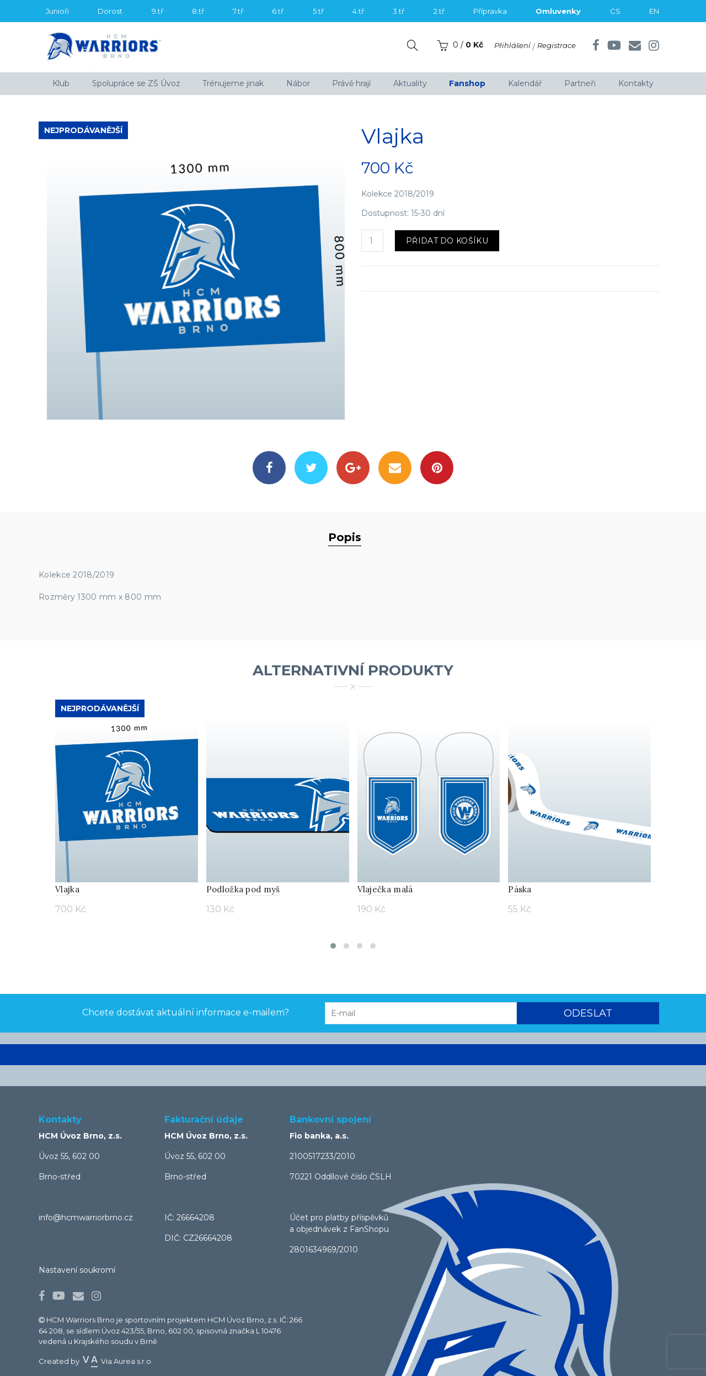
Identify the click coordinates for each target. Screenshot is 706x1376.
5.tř (318, 11)
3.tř (398, 11)
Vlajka (67, 889)
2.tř (439, 11)
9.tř (157, 11)
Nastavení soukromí (77, 1270)
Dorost (110, 11)
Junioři (57, 11)
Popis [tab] (344, 537)
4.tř (358, 11)
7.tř (238, 11)
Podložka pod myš (243, 889)
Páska (520, 889)
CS (615, 11)
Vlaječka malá (385, 889)
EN (654, 11)
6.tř (278, 11)
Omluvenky (558, 11)
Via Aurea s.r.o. (117, 1361)
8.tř (198, 11)
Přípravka (490, 11)
